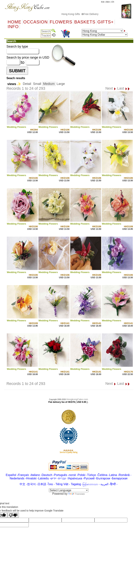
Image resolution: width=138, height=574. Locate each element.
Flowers (61, 22)
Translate (76, 494)
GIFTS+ (105, 22)
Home (14, 22)
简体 (103, 2)
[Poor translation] (13, 515)
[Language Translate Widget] (68, 490)
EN (113, 2)
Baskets (84, 22)
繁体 (108, 2)
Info (13, 26)
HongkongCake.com (77, 399)
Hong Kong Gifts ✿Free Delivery (82, 14)
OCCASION (35, 22)
